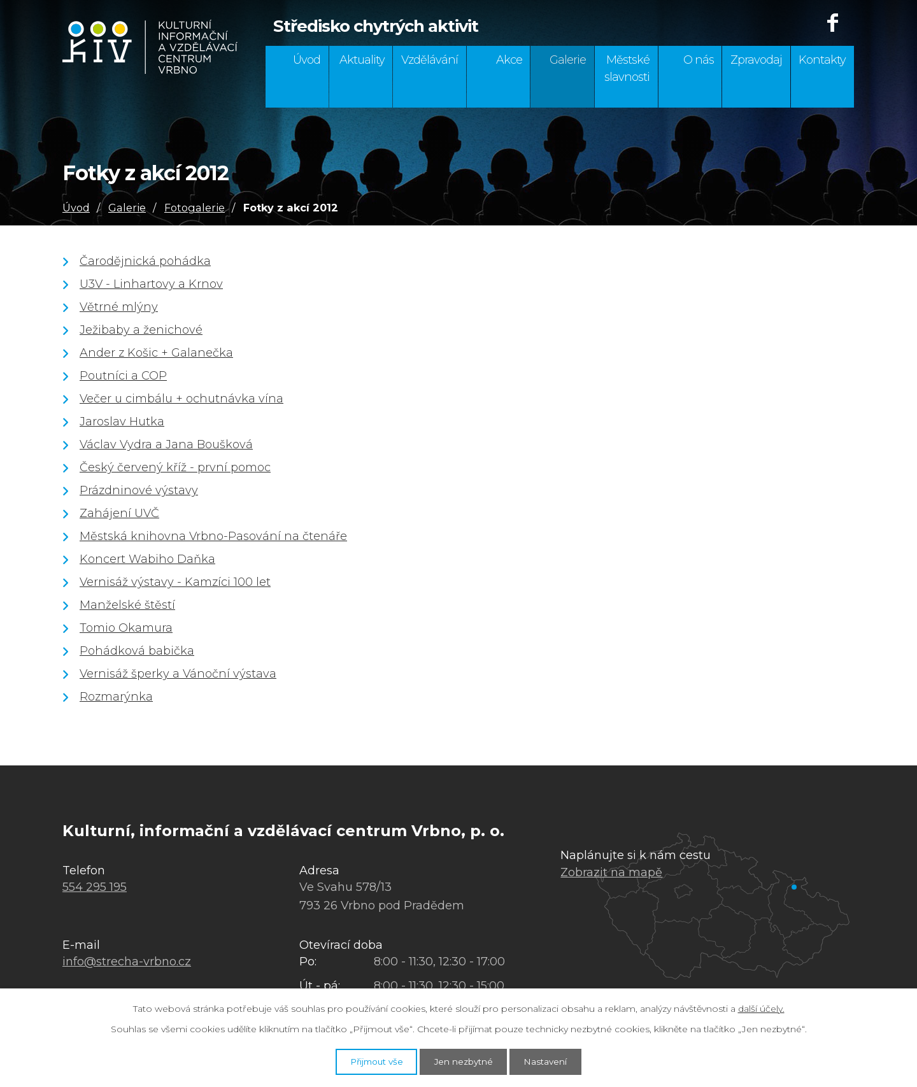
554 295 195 (94, 887)
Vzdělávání (429, 60)
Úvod (306, 60)
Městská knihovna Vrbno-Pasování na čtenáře (213, 536)
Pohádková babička (137, 651)
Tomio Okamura (126, 628)
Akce (509, 60)
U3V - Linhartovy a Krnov (151, 284)
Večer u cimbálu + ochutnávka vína (181, 399)
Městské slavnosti (627, 68)
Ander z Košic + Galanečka (156, 353)
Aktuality (362, 60)
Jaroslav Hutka (122, 422)
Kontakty (822, 60)
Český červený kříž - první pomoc (175, 467)
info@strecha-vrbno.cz (126, 962)
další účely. (761, 1006)
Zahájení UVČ (119, 513)
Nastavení (556, 1060)
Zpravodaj (756, 60)
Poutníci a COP (123, 376)
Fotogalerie (194, 207)
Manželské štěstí (127, 605)
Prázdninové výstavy (139, 490)
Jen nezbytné (464, 1060)
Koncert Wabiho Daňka (147, 559)
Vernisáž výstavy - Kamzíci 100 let (175, 582)
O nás (698, 60)
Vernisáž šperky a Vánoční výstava (178, 674)
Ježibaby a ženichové (141, 330)
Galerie (568, 60)
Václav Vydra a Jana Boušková (166, 444)
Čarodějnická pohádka (145, 261)
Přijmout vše (366, 1060)
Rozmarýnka (116, 697)
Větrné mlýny (119, 307)
